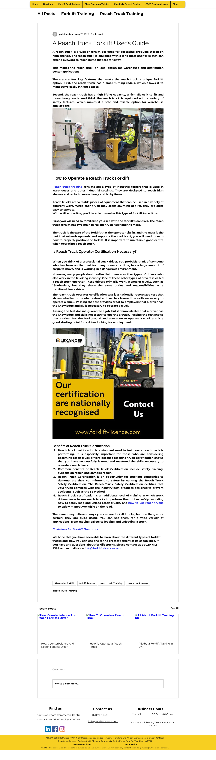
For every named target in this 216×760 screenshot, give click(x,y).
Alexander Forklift (64, 583)
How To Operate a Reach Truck (106, 645)
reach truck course (138, 583)
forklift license (87, 583)
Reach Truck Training (121, 13)
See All (174, 608)
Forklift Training (77, 13)
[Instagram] (62, 729)
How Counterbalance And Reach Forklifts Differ (57, 645)
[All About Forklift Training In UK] (156, 626)
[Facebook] (55, 729)
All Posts (46, 13)
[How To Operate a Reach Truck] (108, 626)
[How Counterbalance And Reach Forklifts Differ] (59, 626)
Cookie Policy (130, 744)
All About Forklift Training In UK (156, 645)
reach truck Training (111, 583)
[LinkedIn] (48, 729)
